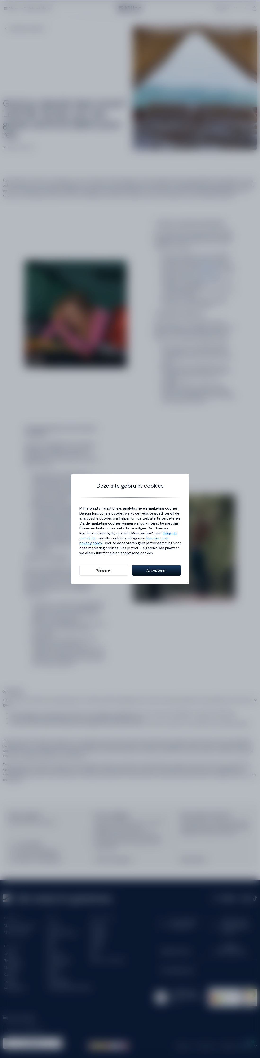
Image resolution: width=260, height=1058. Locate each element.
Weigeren (104, 570)
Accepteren (156, 570)
